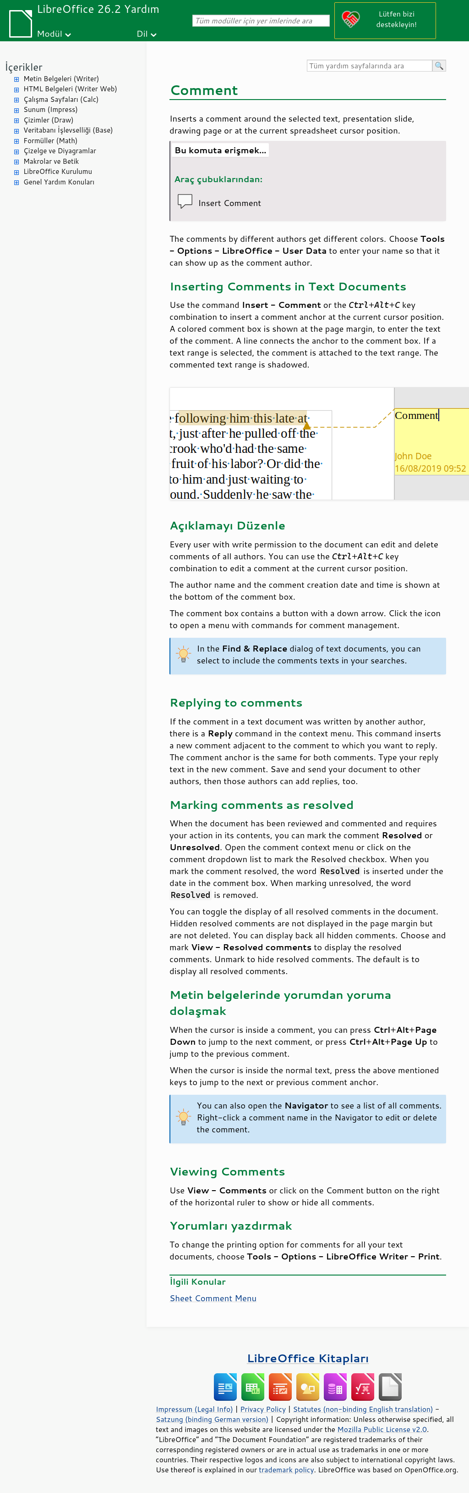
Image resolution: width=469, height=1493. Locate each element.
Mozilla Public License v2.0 (382, 1429)
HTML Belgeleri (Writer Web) (70, 89)
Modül (49, 33)
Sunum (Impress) (50, 109)
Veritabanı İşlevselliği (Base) (68, 130)
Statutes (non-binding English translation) (363, 1409)
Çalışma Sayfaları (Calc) (60, 99)
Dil (142, 33)
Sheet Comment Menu (212, 1298)
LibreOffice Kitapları (308, 1358)
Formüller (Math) (50, 140)
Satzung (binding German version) (212, 1419)
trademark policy (286, 1470)
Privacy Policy (263, 1409)
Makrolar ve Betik (51, 161)
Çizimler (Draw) (48, 120)
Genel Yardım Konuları (58, 182)
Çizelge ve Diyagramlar (59, 151)
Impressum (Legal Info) (194, 1409)
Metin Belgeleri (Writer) (61, 79)
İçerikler (24, 67)
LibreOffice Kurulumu (57, 171)
